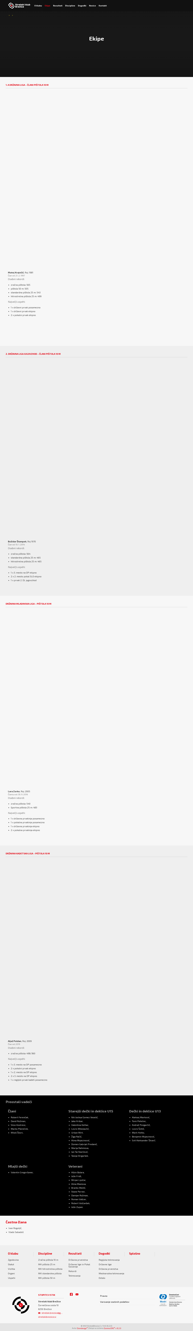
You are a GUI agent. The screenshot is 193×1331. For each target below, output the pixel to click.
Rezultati (75, 1253)
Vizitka (11, 1268)
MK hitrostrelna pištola (50, 1268)
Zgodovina (13, 1259)
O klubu (13, 1253)
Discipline (45, 1253)
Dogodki (104, 1253)
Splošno (134, 1253)
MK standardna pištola (49, 1273)
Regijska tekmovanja (109, 1259)
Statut (11, 1264)
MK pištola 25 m (46, 1264)
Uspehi (11, 1278)
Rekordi (72, 1271)
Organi (11, 1273)
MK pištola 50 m (46, 1278)
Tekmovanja (74, 1275)
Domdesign (82, 1328)
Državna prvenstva (78, 1259)
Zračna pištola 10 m (48, 1259)
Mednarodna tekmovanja (111, 1273)
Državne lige (105, 1264)
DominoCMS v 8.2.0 (112, 1328)
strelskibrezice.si (47, 1316)
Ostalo (102, 1278)
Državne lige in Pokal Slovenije (79, 1265)
